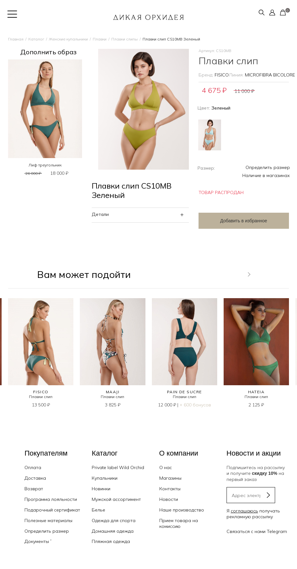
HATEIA (256, 391)
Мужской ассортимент (116, 499)
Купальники (104, 478)
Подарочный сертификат (52, 510)
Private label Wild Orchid (118, 467)
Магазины (170, 478)
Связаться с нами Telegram (257, 531)
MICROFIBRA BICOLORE (270, 75)
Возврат (33, 489)
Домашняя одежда (113, 531)
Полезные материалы (48, 520)
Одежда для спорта (113, 520)
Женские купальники (68, 39)
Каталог (36, 39)
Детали (100, 214)
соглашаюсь (244, 511)
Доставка (35, 478)
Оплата (32, 467)
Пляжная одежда (111, 541)
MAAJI (112, 391)
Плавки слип (40, 396)
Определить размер (268, 167)
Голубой (210, 135)
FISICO (222, 75)
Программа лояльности (50, 499)
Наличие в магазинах (266, 175)
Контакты (170, 489)
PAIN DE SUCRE (184, 391)
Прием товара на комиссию (178, 523)
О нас (165, 467)
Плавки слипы (124, 39)
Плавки (100, 39)
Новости (168, 499)
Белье (98, 510)
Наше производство (181, 510)
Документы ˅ (37, 541)
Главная (15, 39)
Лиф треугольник (45, 165)
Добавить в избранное (243, 220)
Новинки (101, 489)
